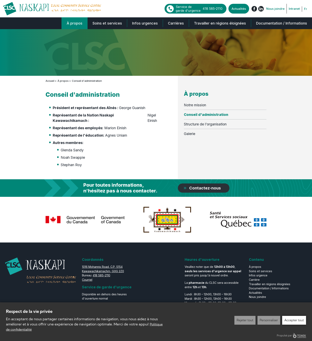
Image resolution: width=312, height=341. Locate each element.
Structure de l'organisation (205, 124)
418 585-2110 (101, 275)
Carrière (254, 279)
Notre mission (195, 105)
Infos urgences (145, 23)
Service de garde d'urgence (199, 8)
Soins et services (107, 23)
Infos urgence (258, 275)
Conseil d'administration (206, 114)
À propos (74, 23)
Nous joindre (275, 9)
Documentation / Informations (281, 23)
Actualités (239, 9)
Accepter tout (294, 320)
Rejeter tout (245, 320)
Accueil (50, 80)
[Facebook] (254, 9)
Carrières (176, 23)
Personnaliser (269, 320)
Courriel (87, 279)
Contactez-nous (205, 187)
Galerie (189, 134)
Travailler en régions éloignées (220, 23)
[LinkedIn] (261, 9)
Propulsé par (291, 335)
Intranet (294, 9)
